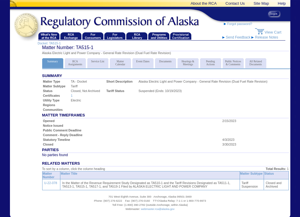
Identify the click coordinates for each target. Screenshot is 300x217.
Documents (165, 60)
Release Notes (264, 37)
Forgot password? (238, 24)
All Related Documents (255, 62)
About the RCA (204, 3)
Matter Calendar (120, 62)
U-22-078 (50, 183)
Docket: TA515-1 (49, 43)
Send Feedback (237, 37)
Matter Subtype (251, 173)
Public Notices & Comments (233, 62)
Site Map (261, 3)
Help (282, 3)
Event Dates (143, 60)
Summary (52, 60)
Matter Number (48, 175)
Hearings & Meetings (188, 62)
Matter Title (69, 173)
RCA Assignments (75, 62)
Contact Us (235, 3)
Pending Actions (210, 62)
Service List (97, 60)
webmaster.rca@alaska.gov (158, 209)
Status (269, 173)
